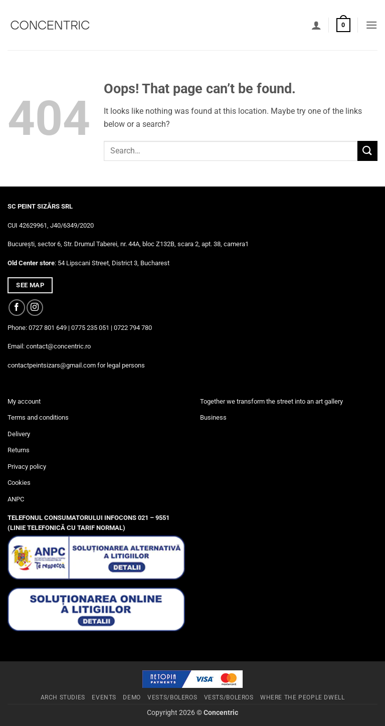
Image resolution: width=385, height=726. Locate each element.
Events (104, 697)
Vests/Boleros (172, 697)
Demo (131, 697)
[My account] (316, 25)
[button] (343, 25)
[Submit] (367, 150)
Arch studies (63, 697)
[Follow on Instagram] (35, 307)
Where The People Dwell (302, 697)
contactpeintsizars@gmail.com (52, 365)
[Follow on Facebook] (17, 307)
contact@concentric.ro (58, 346)
